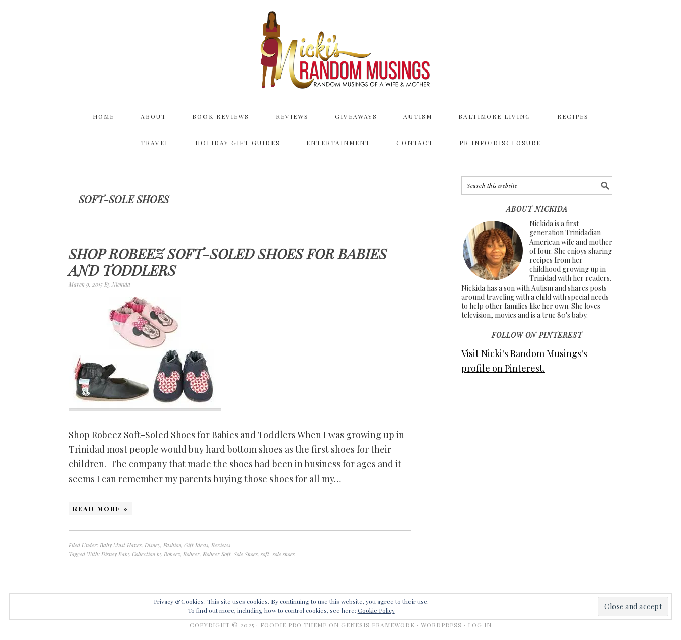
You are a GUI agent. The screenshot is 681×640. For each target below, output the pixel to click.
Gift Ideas (196, 545)
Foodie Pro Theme (293, 625)
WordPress (441, 625)
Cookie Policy (376, 610)
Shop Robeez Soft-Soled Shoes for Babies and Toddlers (228, 262)
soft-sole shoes (278, 554)
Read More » (100, 508)
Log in (480, 625)
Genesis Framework (378, 625)
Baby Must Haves (121, 545)
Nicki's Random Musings (340, 51)
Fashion (172, 545)
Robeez (191, 554)
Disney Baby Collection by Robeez (140, 554)
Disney (152, 545)
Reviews (220, 545)
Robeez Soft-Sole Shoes (230, 554)
